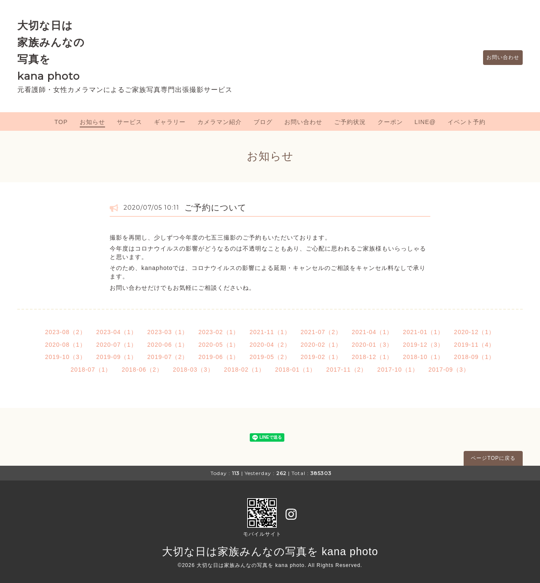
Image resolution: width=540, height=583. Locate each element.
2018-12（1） (372, 357)
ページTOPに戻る (493, 458)
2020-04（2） (269, 344)
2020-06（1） (167, 344)
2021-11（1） (269, 332)
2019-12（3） (423, 344)
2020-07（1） (116, 344)
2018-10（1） (423, 357)
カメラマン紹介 (219, 122)
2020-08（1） (65, 344)
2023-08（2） (65, 332)
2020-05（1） (218, 344)
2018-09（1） (474, 357)
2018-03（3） (193, 369)
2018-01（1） (295, 369)
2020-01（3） (372, 344)
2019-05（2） (269, 357)
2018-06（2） (142, 369)
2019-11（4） (474, 344)
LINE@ (425, 122)
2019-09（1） (116, 357)
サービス (129, 122)
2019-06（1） (218, 357)
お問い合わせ (499, 57)
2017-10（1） (397, 369)
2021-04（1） (372, 332)
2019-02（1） (321, 357)
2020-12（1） (474, 332)
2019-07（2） (167, 357)
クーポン (390, 122)
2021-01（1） (423, 332)
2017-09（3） (449, 369)
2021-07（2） (321, 332)
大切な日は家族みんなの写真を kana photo (270, 551)
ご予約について (215, 207)
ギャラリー (170, 122)
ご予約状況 (350, 122)
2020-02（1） (321, 344)
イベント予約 (467, 122)
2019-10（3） (65, 357)
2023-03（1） (167, 332)
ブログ (263, 122)
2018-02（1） (244, 369)
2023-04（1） (116, 332)
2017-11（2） (346, 369)
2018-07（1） (90, 369)
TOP (61, 122)
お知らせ (92, 122)
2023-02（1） (218, 332)
